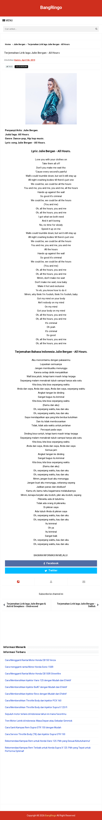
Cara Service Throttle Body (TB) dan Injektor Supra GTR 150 (35, 734)
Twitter (51, 570)
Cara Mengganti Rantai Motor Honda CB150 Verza (30, 660)
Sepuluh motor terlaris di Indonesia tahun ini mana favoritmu (35, 714)
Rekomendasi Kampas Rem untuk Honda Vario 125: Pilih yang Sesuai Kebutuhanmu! (47, 741)
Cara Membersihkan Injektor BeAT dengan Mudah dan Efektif (36, 687)
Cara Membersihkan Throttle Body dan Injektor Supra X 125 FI (36, 707)
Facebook (51, 563)
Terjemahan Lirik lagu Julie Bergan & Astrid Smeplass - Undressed (26, 605)
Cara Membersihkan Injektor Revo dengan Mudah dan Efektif (36, 694)
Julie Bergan (19, 44)
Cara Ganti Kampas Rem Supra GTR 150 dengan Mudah (33, 727)
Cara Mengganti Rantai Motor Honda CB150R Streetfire (33, 673)
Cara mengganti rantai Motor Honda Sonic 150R (29, 667)
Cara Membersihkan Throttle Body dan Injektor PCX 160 (33, 700)
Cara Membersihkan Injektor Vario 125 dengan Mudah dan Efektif (38, 680)
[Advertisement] (51, 778)
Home (8, 44)
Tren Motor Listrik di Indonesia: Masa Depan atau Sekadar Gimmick (38, 720)
